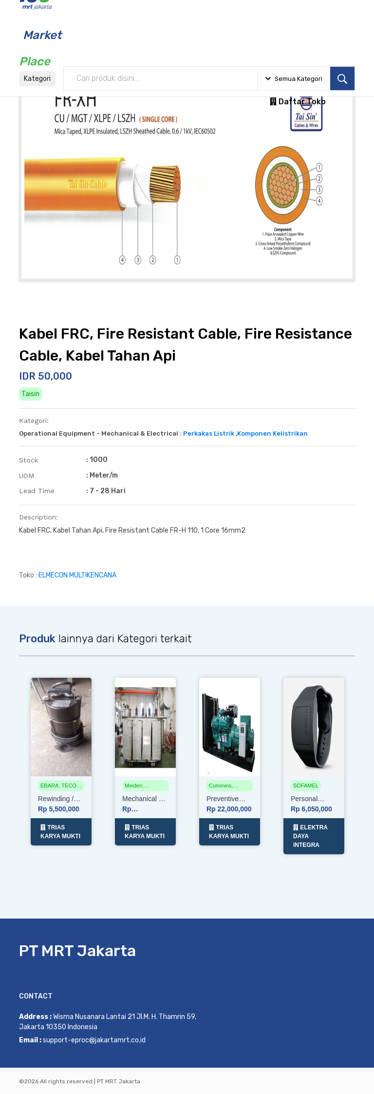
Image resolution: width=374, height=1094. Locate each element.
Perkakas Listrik (208, 433)
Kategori (37, 79)
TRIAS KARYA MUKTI (60, 831)
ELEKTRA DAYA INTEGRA (310, 835)
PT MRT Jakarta (77, 949)
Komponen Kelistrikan (272, 433)
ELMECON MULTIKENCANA (77, 575)
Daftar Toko (298, 101)
